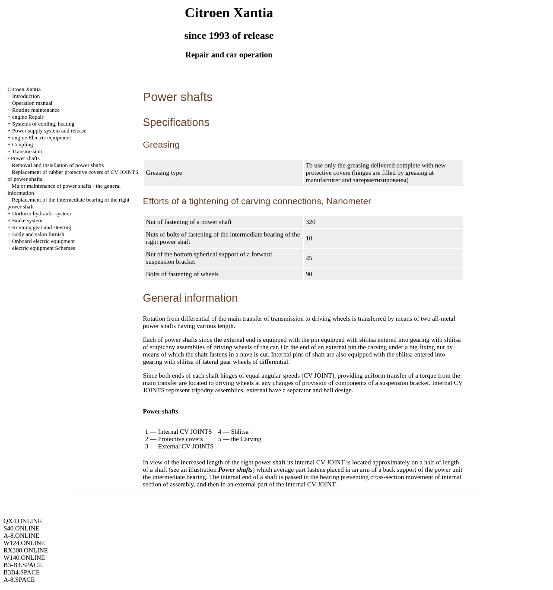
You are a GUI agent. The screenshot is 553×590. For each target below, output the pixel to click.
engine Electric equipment (41, 137)
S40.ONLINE (21, 528)
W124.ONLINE (24, 543)
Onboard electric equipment (43, 241)
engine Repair (28, 117)
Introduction (26, 96)
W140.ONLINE (24, 557)
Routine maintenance (36, 110)
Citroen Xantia (24, 89)
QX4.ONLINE (22, 520)
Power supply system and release (49, 130)
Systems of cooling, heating (43, 123)
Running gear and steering (41, 227)
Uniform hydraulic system (41, 213)
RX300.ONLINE (25, 550)
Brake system (27, 220)
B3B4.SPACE (21, 572)
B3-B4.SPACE (22, 565)
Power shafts (25, 158)
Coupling (22, 144)
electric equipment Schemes (43, 248)
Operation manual (32, 103)
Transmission (27, 151)
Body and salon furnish (38, 234)
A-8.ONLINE (21, 535)
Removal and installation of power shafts (58, 165)
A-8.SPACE (19, 579)
